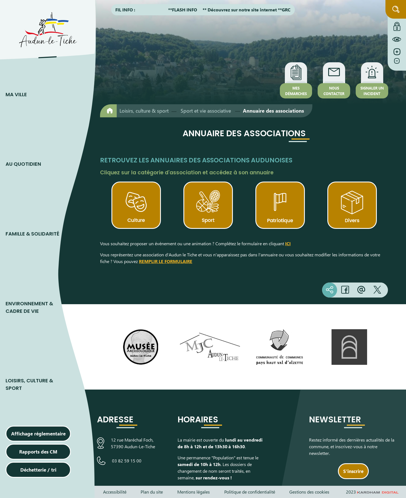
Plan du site (152, 492)
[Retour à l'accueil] (108, 110)
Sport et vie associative (206, 110)
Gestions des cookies (309, 492)
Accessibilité (114, 492)
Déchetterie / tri (38, 470)
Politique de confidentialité (249, 492)
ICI (288, 243)
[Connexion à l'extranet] (397, 25)
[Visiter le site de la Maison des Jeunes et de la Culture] (210, 347)
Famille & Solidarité (32, 233)
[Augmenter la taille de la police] (397, 52)
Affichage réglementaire (38, 433)
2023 (372, 492)
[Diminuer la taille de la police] (397, 64)
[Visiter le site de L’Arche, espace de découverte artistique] (349, 347)
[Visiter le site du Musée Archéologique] (140, 347)
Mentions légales (193, 492)
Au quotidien (23, 163)
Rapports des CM (38, 452)
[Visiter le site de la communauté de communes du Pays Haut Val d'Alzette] (279, 347)
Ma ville (16, 94)
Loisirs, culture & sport (29, 384)
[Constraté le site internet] (397, 39)
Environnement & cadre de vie (29, 307)
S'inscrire (353, 471)
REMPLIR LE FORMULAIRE (165, 261)
